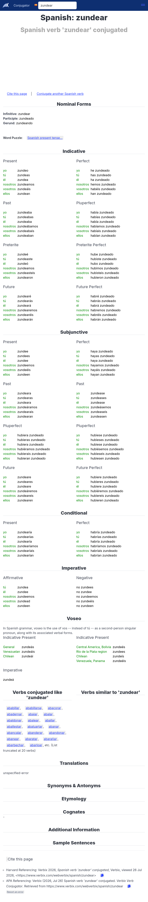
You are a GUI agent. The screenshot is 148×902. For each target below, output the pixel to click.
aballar (50, 720)
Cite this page (17, 94)
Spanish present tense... (44, 138)
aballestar (14, 726)
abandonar (57, 733)
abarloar (36, 745)
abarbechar (15, 745)
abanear (13, 739)
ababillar (13, 708)
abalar (48, 714)
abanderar (35, 733)
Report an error (15, 891)
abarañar (50, 739)
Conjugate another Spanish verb (60, 94)
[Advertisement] (74, 60)
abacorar (54, 708)
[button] (143, 5)
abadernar (14, 714)
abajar (32, 714)
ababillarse (33, 708)
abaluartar (35, 726)
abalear (33, 720)
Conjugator (21, 5)
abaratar (31, 739)
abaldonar (14, 720)
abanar (54, 726)
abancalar (14, 733)
